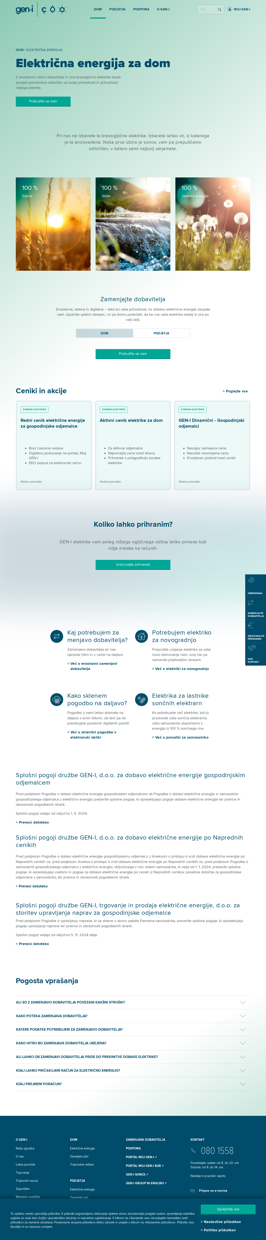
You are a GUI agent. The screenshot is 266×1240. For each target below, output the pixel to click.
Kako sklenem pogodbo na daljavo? (97, 699)
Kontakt (198, 1140)
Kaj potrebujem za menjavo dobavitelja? (97, 636)
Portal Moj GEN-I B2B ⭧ (145, 1166)
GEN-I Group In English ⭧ (146, 1183)
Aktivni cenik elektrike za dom (131, 420)
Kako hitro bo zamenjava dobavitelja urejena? (61, 1043)
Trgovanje (22, 1172)
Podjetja (77, 1181)
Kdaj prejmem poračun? (39, 1084)
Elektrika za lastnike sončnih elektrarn (180, 699)
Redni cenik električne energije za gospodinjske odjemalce (53, 423)
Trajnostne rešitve (82, 1164)
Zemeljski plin (79, 1156)
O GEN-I (21, 1140)
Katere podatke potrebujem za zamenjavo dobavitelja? (69, 1029)
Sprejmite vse (228, 1209)
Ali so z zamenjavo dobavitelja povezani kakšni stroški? (70, 1002)
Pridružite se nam (43, 101)
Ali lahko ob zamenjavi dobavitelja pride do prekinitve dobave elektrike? (87, 1057)
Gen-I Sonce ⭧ (137, 1174)
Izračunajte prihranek (133, 564)
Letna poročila (25, 1164)
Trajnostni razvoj (27, 1181)
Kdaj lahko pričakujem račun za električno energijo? (68, 1070)
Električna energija (82, 1148)
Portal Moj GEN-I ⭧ (141, 1157)
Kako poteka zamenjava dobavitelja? (51, 1016)
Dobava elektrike (34, 409)
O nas (20, 1156)
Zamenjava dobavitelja (145, 1140)
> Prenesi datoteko (32, 886)
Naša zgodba (25, 1148)
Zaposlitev (23, 1189)
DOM (73, 1140)
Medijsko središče (28, 1197)
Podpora (133, 1148)
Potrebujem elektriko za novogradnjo (182, 636)
